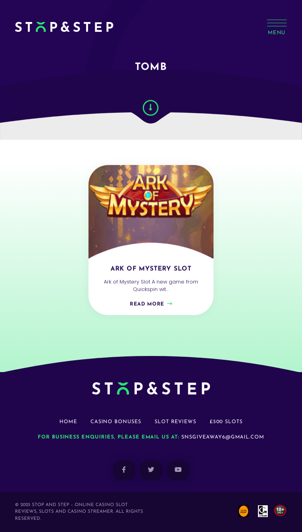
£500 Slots (226, 421)
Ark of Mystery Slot (151, 271)
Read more (147, 306)
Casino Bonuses (115, 421)
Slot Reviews (175, 421)
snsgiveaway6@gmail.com (222, 437)
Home (68, 421)
